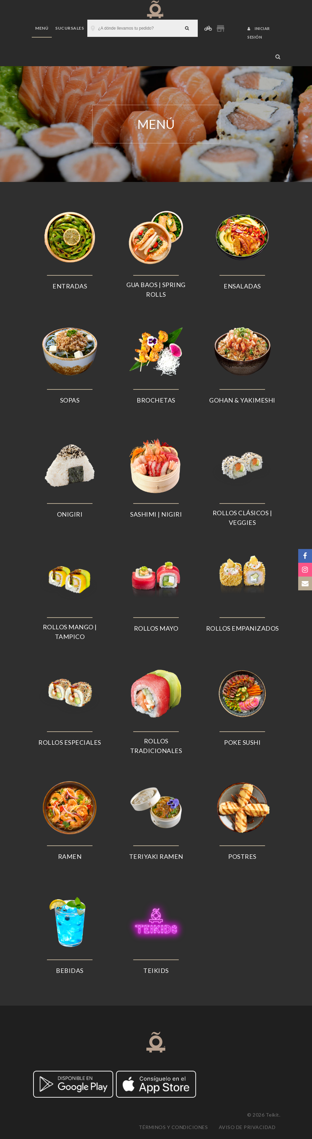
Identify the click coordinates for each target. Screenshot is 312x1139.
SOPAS (70, 400)
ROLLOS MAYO (156, 628)
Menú (41, 28)
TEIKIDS (156, 970)
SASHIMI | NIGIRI (156, 514)
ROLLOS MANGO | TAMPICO (70, 631)
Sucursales (69, 28)
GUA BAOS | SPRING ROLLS (156, 289)
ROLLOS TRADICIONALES (156, 745)
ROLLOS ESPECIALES (69, 742)
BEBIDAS (70, 970)
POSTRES (242, 856)
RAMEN (70, 856)
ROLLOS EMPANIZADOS (242, 628)
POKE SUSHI (242, 742)
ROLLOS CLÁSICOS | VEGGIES (242, 517)
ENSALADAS (242, 286)
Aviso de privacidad (247, 1127)
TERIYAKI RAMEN (156, 856)
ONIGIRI (70, 514)
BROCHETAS (156, 400)
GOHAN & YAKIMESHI (242, 400)
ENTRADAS (69, 286)
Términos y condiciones (173, 1127)
